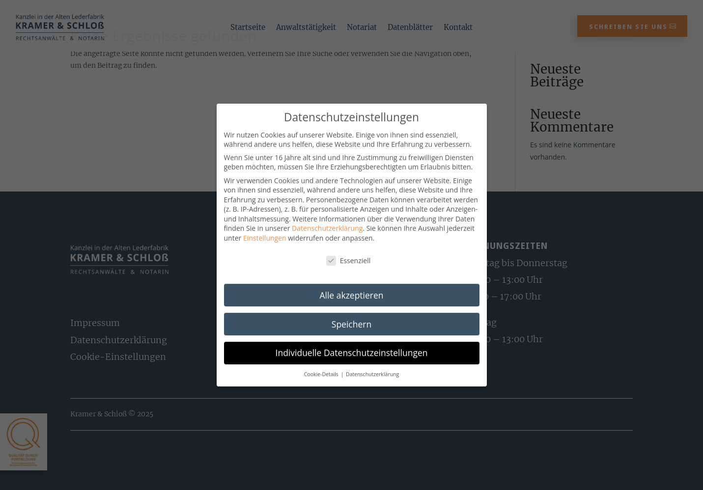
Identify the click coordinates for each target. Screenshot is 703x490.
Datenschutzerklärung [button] (372, 382)
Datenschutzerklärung (327, 236)
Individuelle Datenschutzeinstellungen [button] (352, 361)
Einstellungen (264, 246)
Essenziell (348, 268)
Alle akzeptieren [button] (351, 303)
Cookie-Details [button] (322, 382)
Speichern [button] (351, 332)
